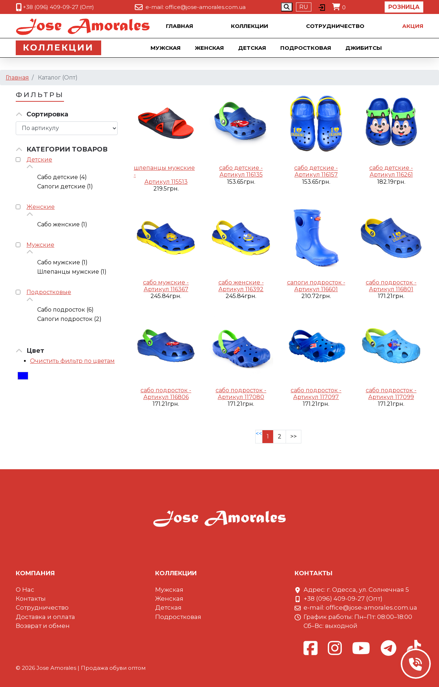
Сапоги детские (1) (65, 186)
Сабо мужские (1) (62, 262)
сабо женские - (241, 282)
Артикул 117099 (391, 397)
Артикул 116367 (166, 289)
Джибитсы (366, 47)
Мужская (168, 47)
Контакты (31, 598)
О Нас (25, 589)
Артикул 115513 (166, 181)
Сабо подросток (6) (65, 309)
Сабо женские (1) (62, 224)
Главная (179, 26)
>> (293, 436)
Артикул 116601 (316, 289)
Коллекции (249, 26)
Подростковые (48, 292)
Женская (211, 47)
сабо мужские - (166, 282)
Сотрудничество (335, 26)
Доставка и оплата (45, 616)
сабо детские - (241, 167)
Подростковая (308, 47)
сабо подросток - (391, 282)
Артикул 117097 (316, 397)
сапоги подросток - (316, 282)
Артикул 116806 (166, 397)
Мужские (40, 244)
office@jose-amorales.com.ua (205, 7)
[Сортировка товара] (67, 128)
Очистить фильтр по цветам (72, 360)
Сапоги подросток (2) (69, 319)
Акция (412, 26)
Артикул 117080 (241, 397)
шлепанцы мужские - (164, 171)
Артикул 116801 (391, 289)
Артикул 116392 (240, 289)
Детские (39, 159)
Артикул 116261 (391, 174)
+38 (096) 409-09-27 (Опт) (58, 7)
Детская (254, 47)
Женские (40, 206)
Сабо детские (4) (62, 177)
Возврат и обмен (43, 625)
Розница (404, 7)
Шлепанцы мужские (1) (72, 271)
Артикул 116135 (241, 174)
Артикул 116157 (316, 174)
